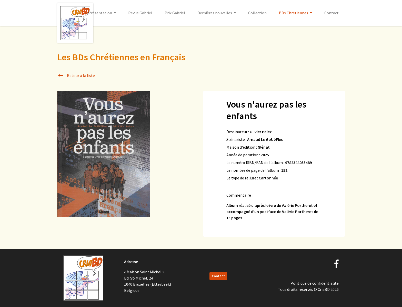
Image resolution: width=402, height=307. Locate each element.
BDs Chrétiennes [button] (294, 12)
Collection (257, 12)
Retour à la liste (76, 75)
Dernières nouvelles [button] (215, 12)
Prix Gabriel (175, 12)
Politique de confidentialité (314, 283)
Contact (331, 12)
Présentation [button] (100, 12)
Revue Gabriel (140, 12)
